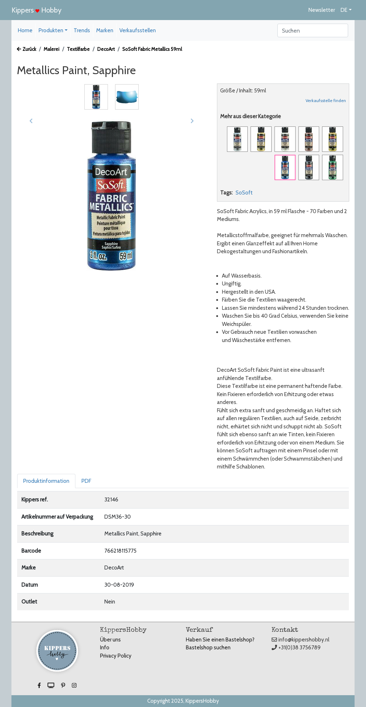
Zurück (26, 49)
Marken (104, 30)
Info (104, 647)
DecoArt (106, 49)
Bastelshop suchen (208, 647)
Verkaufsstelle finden (326, 100)
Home (25, 30)
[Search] (312, 30)
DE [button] (344, 10)
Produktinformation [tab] (46, 481)
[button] (31, 121)
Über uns (110, 639)
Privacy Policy (116, 656)
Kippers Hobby (36, 10)
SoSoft (244, 192)
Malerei (51, 49)
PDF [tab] (86, 481)
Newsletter (321, 10)
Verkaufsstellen (137, 30)
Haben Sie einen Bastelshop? (220, 639)
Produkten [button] (51, 30)
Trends (82, 30)
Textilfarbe (78, 49)
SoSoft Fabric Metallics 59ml (152, 49)
